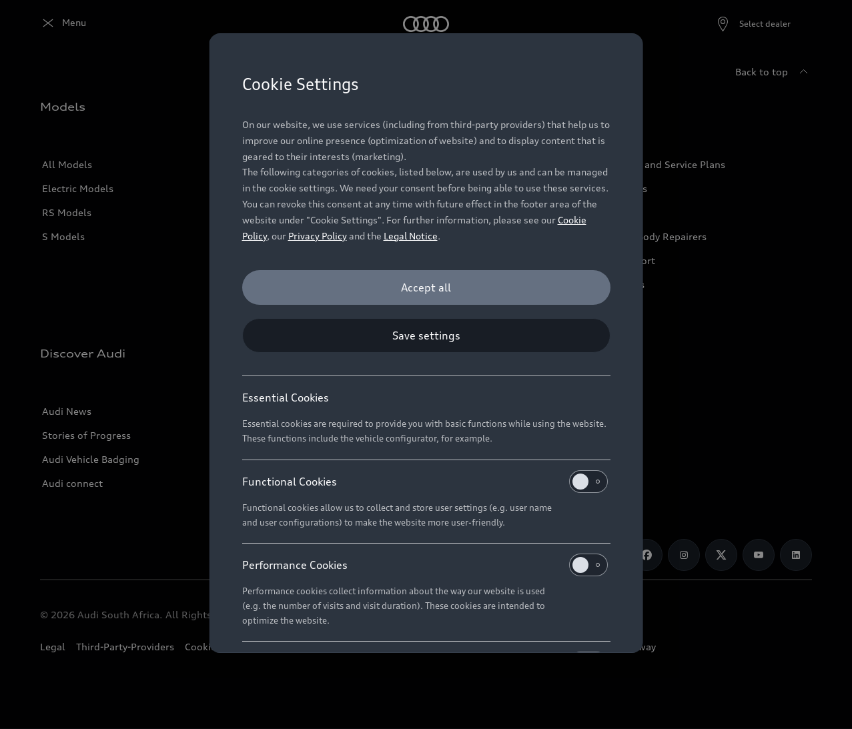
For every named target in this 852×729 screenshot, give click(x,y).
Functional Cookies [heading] (425, 481)
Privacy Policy (317, 235)
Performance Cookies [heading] (425, 565)
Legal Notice (411, 235)
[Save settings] (426, 335)
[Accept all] (426, 287)
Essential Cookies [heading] (285, 397)
